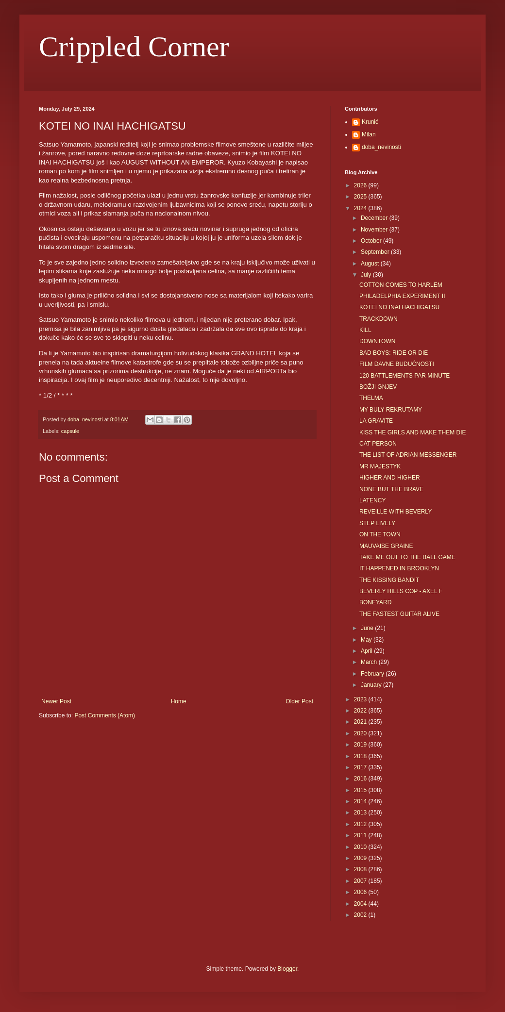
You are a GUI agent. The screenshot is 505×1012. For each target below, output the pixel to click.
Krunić (370, 121)
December (375, 218)
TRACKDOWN (378, 318)
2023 (361, 699)
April (367, 650)
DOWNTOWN (377, 341)
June (368, 628)
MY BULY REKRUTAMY (390, 409)
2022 (361, 710)
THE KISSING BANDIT (389, 580)
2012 (361, 824)
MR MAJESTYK (380, 466)
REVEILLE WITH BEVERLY (395, 511)
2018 (361, 756)
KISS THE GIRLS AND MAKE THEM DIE (412, 432)
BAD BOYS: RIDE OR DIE (393, 352)
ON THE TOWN (380, 534)
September (376, 252)
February (373, 673)
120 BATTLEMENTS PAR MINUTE (404, 375)
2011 (361, 835)
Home (178, 701)
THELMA (371, 398)
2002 (361, 915)
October (372, 240)
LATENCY (372, 500)
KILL (365, 330)
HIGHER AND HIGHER (389, 477)
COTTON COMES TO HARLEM (400, 285)
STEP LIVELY (377, 523)
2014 (361, 801)
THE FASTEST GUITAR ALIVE (399, 614)
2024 (361, 208)
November (375, 229)
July (367, 274)
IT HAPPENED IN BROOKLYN (399, 568)
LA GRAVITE (376, 420)
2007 (361, 881)
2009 (361, 858)
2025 (361, 196)
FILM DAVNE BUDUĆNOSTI (396, 364)
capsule (70, 431)
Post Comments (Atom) (104, 715)
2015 (361, 790)
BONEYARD (375, 602)
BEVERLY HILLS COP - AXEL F (400, 591)
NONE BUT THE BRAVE (391, 489)
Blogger (287, 968)
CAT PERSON (378, 443)
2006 (361, 892)
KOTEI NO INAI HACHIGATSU (399, 307)
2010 (361, 847)
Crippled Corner (134, 47)
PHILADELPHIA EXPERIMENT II (402, 296)
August (371, 263)
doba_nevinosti (381, 147)
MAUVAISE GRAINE (386, 546)
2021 (361, 721)
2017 (361, 767)
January (372, 684)
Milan (369, 134)
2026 (361, 185)
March (370, 662)
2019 (361, 744)
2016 (361, 778)
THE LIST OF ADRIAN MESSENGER (407, 454)
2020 (361, 733)
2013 (361, 812)
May (367, 639)
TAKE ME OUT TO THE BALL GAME (407, 557)
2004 (361, 903)
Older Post (299, 701)
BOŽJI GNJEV (378, 386)
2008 (361, 869)
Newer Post (56, 701)
